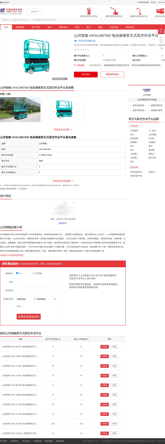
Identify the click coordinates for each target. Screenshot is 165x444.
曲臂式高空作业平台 (158, 105)
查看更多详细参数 (61, 181)
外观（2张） (6, 94)
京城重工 (152, 142)
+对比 (114, 347)
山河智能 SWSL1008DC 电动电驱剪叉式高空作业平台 (24, 356)
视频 (100, 27)
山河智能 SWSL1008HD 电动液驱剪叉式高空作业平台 (25, 395)
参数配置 (20, 27)
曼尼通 (151, 150)
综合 (6, 27)
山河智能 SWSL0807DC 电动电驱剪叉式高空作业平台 (24, 347)
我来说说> (63, 223)
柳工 (132, 146)
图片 (88, 27)
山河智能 (147, 95)
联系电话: (9, 290)
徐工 (132, 135)
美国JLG (152, 172)
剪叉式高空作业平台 (21, 20)
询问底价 (87, 75)
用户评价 (35, 27)
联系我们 (15, 441)
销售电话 (63, 27)
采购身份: (9, 273)
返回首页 (6, 2)
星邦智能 (134, 138)
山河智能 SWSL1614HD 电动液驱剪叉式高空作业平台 (25, 424)
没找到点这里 (161, 40)
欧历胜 (151, 138)
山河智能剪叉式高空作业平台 (44, 20)
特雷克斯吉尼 (136, 172)
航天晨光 (152, 158)
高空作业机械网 (11, 11)
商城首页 (130, 27)
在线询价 (114, 27)
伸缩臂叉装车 (157, 110)
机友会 (153, 2)
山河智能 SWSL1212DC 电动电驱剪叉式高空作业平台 (24, 366)
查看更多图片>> (60, 79)
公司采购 (37, 273)
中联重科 (134, 131)
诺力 (132, 150)
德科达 (151, 154)
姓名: (11, 282)
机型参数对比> (95, 65)
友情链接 (37, 441)
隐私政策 (60, 441)
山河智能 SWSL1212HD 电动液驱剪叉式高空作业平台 (25, 404)
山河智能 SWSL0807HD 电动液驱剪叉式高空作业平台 (25, 385)
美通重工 (134, 142)
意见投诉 (26, 441)
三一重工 (152, 131)
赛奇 (150, 146)
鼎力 (132, 162)
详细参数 (80, 65)
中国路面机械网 (143, 2)
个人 (19, 273)
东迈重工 (134, 158)
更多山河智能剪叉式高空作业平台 (146, 65)
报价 (49, 27)
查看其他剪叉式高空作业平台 (116, 65)
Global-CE (161, 2)
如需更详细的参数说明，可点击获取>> (14, 189)
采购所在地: (8, 299)
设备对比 (161, 31)
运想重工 (134, 154)
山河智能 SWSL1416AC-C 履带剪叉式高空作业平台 (24, 433)
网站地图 (49, 441)
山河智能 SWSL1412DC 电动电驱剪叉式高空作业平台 (24, 376)
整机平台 (6, 20)
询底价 (105, 347)
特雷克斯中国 (136, 176)
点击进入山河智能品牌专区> (12, 255)
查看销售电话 (112, 74)
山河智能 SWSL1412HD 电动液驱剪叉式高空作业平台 (25, 414)
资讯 (77, 27)
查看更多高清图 (61, 129)
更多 (18, 306)
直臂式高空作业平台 (140, 110)
